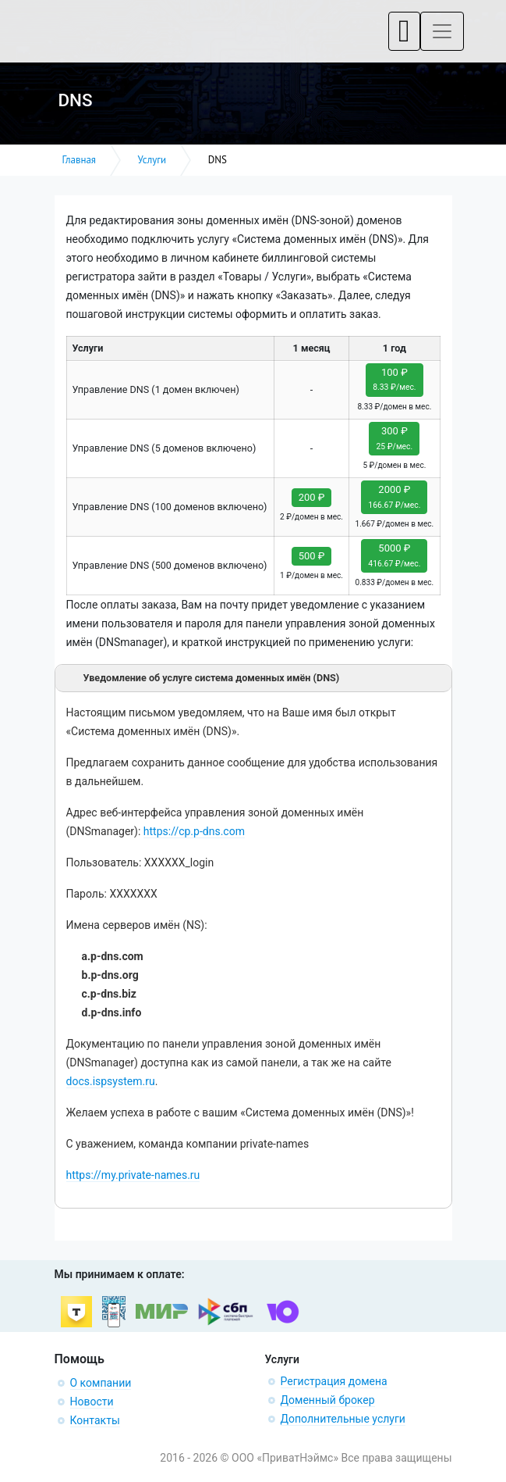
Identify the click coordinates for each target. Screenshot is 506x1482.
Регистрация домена (334, 1381)
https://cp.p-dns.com (194, 831)
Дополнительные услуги (343, 1418)
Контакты (95, 1420)
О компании (101, 1383)
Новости (92, 1401)
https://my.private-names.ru (133, 1175)
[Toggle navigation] (404, 31)
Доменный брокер (328, 1400)
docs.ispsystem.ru (110, 1081)
